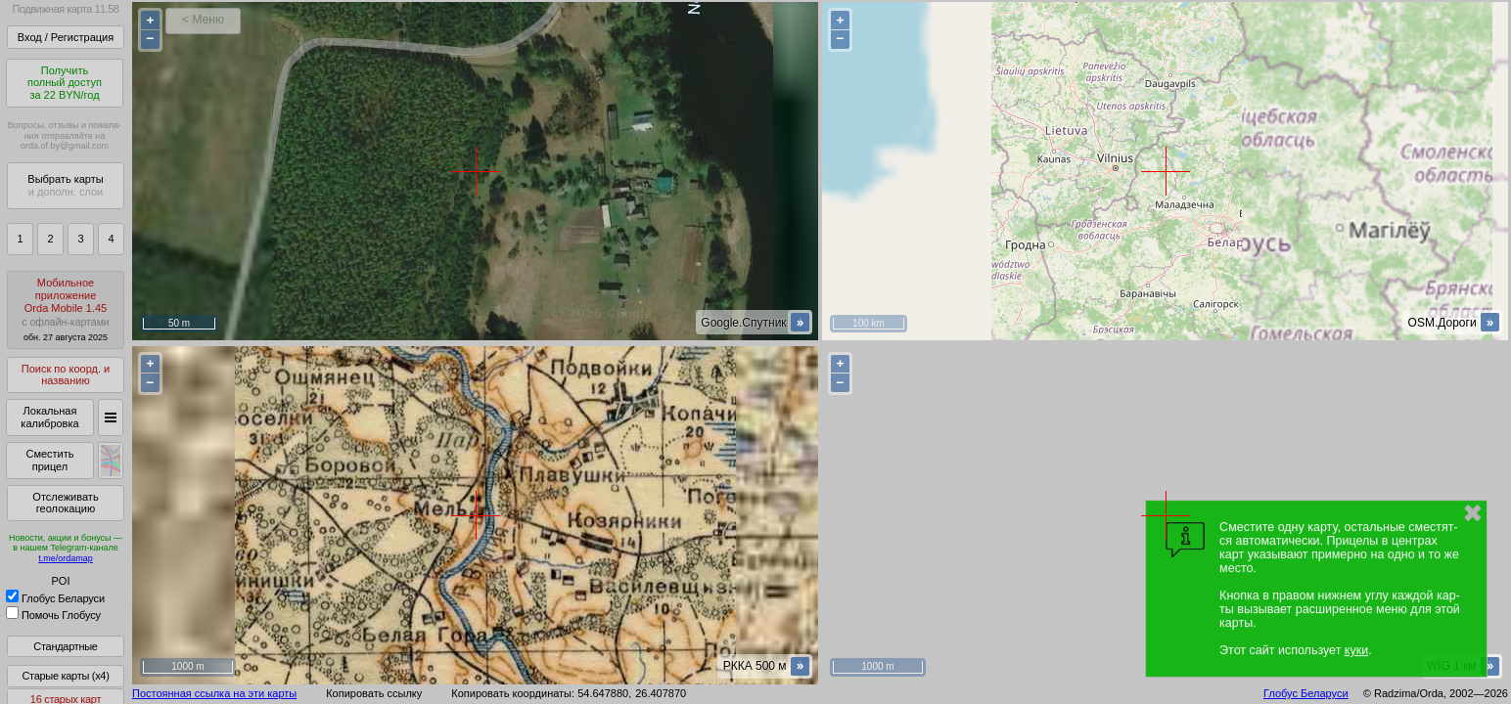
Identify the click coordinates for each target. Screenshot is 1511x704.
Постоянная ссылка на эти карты (214, 693)
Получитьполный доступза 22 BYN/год (64, 83)
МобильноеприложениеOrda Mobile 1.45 (65, 309)
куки (1356, 650)
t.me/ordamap (65, 558)
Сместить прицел (49, 460)
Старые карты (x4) (65, 676)
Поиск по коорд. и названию (66, 375)
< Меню (203, 19)
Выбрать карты (65, 185)
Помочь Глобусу (53, 615)
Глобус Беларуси (55, 598)
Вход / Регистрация (66, 37)
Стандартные (65, 646)
